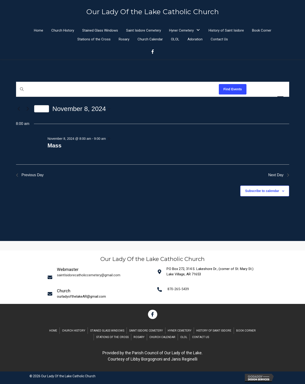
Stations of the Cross (112, 337)
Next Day (278, 175)
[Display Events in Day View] (280, 89)
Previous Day (30, 175)
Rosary (139, 337)
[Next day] (28, 109)
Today (41, 108)
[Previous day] (19, 109)
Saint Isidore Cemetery (146, 330)
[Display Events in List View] (254, 89)
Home (53, 330)
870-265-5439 (178, 289)
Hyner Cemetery (179, 330)
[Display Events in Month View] (267, 89)
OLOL (183, 337)
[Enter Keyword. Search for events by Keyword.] (117, 89)
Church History (73, 330)
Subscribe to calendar (262, 191)
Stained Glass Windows (107, 330)
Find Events (232, 89)
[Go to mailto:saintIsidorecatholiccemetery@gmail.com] (99, 277)
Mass (54, 145)
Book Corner (246, 330)
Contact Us (200, 337)
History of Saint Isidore (213, 330)
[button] (198, 30)
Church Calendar (162, 337)
